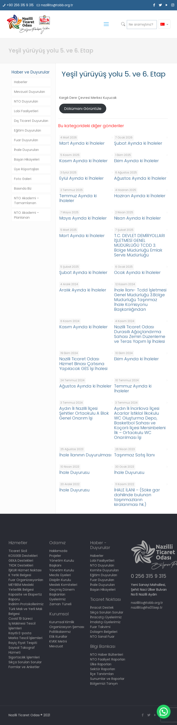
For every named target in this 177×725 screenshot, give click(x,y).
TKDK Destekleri (21, 565)
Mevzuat (56, 646)
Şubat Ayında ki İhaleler (138, 143)
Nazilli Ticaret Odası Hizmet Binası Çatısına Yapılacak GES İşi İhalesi (83, 363)
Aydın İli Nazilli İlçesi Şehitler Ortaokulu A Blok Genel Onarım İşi (84, 413)
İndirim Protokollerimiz (26, 604)
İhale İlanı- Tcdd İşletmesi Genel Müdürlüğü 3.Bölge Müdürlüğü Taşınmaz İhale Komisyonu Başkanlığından (140, 299)
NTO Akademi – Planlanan (26, 215)
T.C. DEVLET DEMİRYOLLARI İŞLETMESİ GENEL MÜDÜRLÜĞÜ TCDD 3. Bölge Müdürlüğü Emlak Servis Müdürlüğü (139, 245)
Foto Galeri (22, 178)
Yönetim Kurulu (61, 570)
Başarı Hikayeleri (26, 159)
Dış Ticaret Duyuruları (31, 120)
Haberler (20, 82)
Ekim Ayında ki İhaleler (136, 161)
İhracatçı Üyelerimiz (106, 617)
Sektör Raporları (102, 669)
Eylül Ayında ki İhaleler (81, 178)
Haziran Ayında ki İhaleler (139, 196)
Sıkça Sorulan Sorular (25, 662)
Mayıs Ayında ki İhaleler (83, 218)
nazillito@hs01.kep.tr (146, 607)
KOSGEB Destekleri (23, 555)
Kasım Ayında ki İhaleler (83, 161)
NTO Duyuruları (26, 101)
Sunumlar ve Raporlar (107, 678)
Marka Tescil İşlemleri (25, 638)
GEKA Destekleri (21, 560)
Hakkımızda (58, 551)
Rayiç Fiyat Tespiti (23, 642)
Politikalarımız (60, 631)
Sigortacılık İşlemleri (24, 657)
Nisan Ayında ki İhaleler (137, 218)
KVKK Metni (58, 641)
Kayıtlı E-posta (20, 633)
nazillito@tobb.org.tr (57, 5)
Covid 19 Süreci (20, 618)
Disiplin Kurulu (60, 580)
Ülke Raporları (100, 664)
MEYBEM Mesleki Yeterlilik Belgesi (21, 587)
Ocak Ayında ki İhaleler (137, 272)
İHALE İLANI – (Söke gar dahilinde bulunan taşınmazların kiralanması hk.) (137, 497)
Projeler (55, 555)
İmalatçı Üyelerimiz (105, 622)
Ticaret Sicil (18, 551)
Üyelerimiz (57, 599)
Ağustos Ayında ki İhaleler (140, 178)
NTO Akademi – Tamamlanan (26, 200)
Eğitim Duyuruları (27, 130)
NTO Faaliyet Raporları (107, 659)
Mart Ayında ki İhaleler (82, 143)
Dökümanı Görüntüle (82, 108)
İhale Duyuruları (26, 149)
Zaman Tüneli (60, 604)
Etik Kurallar (58, 636)
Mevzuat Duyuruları (29, 91)
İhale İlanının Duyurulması (85, 455)
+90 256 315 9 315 (20, 5)
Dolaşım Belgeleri (103, 631)
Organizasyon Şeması (66, 627)
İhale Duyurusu (74, 472)
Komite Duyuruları (104, 570)
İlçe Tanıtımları (102, 674)
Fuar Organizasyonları (26, 580)
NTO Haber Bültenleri (106, 654)
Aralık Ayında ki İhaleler (82, 290)
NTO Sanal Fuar (102, 636)
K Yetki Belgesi (20, 575)
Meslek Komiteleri (63, 584)
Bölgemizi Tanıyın (104, 683)
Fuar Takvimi (100, 627)
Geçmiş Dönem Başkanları (62, 592)
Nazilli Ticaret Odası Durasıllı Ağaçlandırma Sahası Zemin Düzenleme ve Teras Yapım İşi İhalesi (139, 334)
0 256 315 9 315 (148, 576)
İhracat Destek (102, 607)
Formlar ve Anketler (24, 667)
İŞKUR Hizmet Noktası (25, 570)
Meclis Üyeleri (60, 575)
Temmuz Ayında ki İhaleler (78, 198)
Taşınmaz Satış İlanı (134, 455)
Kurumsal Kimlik (61, 622)
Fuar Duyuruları (26, 140)
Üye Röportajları (26, 169)
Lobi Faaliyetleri (26, 111)
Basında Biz (23, 188)
